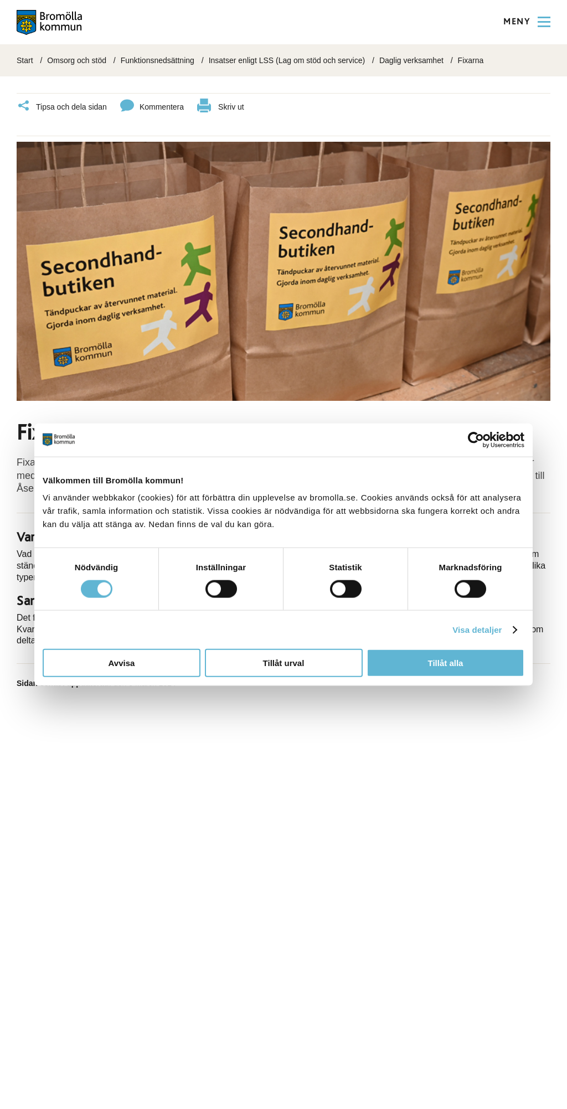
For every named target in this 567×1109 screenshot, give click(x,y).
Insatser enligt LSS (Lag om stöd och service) (287, 60)
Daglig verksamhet (411, 60)
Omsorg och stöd (76, 60)
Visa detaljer (477, 629)
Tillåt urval (284, 663)
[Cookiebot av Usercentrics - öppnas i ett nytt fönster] (475, 439)
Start (25, 60)
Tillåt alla (445, 663)
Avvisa (122, 663)
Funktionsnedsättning (157, 60)
